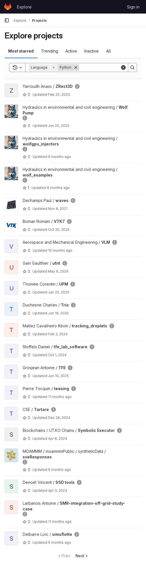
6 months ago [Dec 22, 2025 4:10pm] (58, 188)
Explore (24, 7)
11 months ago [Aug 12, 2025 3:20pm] (60, 397)
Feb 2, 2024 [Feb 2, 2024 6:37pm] (58, 334)
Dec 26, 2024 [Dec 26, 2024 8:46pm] (59, 417)
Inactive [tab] (91, 51)
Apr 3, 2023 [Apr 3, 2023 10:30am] (57, 490)
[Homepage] (7, 6)
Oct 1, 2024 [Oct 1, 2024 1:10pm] (57, 355)
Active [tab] (71, 51)
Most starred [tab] (21, 51)
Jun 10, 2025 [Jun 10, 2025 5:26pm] (58, 376)
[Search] (132, 67)
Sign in (133, 7)
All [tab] (108, 51)
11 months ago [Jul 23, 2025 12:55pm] (60, 521)
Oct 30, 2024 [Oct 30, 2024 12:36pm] (59, 229)
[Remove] (75, 67)
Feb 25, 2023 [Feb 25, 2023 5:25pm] (59, 94)
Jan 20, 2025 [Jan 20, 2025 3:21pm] (58, 292)
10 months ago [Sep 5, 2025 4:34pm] (60, 250)
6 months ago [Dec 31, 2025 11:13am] (59, 469)
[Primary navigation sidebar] (6, 20)
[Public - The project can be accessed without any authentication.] (77, 86)
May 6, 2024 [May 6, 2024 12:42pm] (58, 271)
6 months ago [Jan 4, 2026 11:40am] (59, 542)
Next (82, 555)
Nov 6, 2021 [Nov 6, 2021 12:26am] (57, 208)
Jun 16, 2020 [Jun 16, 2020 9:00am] (58, 313)
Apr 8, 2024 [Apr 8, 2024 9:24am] (57, 438)
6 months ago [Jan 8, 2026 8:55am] (59, 157)
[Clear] (123, 67)
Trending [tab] (49, 51)
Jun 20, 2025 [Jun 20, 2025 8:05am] (58, 125)
